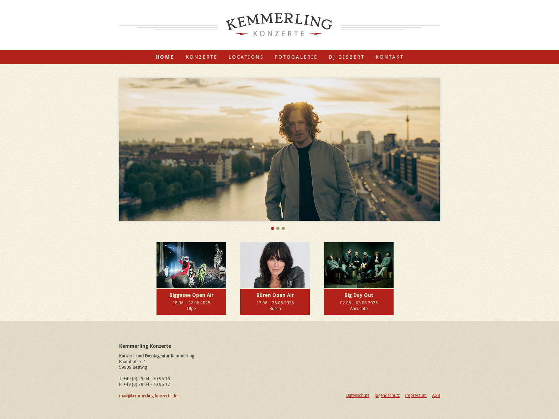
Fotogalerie (296, 56)
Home (165, 56)
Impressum (416, 395)
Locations (246, 56)
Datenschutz (357, 395)
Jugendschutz (387, 395)
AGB (436, 395)
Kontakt (390, 56)
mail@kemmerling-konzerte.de (148, 395)
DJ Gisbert (347, 56)
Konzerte (201, 56)
